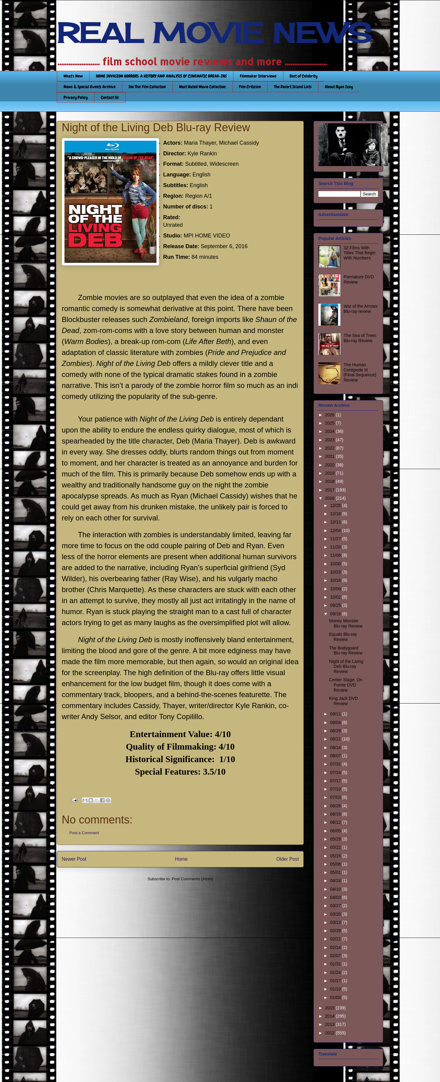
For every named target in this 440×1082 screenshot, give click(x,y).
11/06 (336, 555)
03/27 (336, 905)
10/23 (336, 572)
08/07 (336, 755)
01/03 (336, 997)
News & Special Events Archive (90, 86)
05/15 (336, 855)
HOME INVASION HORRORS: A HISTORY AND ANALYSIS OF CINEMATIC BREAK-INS (161, 76)
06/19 (336, 814)
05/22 (336, 847)
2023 (330, 439)
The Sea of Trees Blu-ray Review (360, 338)
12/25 (336, 505)
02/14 (336, 947)
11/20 (336, 547)
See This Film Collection (147, 86)
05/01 (336, 872)
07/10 (336, 789)
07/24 (336, 772)
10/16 (336, 580)
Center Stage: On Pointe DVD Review (345, 685)
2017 (330, 489)
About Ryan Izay (339, 86)
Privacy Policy (76, 97)
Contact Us (110, 97)
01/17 (336, 980)
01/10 (336, 988)
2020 (330, 464)
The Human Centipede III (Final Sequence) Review (360, 372)
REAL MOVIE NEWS (214, 33)
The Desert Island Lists (293, 86)
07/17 (336, 780)
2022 (330, 448)
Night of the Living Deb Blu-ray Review (346, 666)
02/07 (336, 955)
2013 (330, 1024)
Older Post (287, 859)
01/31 (336, 963)
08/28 (336, 730)
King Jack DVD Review (343, 701)
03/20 (336, 914)
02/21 (336, 938)
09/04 (336, 722)
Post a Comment (84, 832)
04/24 (336, 880)
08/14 (336, 747)
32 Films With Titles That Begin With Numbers (360, 253)
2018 (330, 481)
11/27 (336, 538)
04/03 (336, 897)
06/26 (336, 805)
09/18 (336, 613)
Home (181, 859)
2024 (330, 431)
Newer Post (74, 859)
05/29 (336, 839)
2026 (330, 414)
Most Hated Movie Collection (202, 86)
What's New (73, 76)
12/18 (336, 513)
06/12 (336, 822)
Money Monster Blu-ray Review (345, 623)
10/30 (336, 563)
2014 (330, 1016)
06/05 (336, 830)
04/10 (336, 889)
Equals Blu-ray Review (343, 637)
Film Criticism (250, 86)
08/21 (336, 738)
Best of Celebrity (303, 76)
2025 (330, 423)
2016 (330, 498)
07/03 (336, 797)
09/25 (336, 605)
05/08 (336, 864)
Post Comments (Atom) (192, 879)
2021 (330, 456)
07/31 (336, 764)
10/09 (336, 588)
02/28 (336, 930)
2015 (330, 1007)
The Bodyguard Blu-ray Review (345, 651)
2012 (330, 1032)
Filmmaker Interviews (258, 76)
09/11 (336, 713)
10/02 (336, 597)
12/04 (336, 530)
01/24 (336, 972)
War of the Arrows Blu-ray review (361, 309)
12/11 (336, 521)
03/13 (336, 922)
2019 (330, 473)
